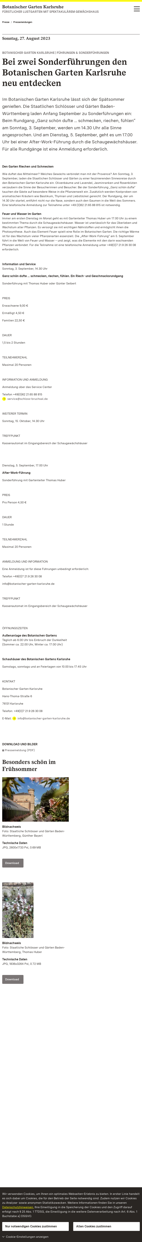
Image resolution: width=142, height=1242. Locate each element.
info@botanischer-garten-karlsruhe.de (44, 718)
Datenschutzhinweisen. (18, 1207)
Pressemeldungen (22, 22)
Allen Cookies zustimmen (93, 1226)
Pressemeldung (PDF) (20, 750)
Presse (5, 22)
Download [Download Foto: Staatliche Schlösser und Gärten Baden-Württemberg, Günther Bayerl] (12, 863)
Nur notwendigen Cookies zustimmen (31, 1226)
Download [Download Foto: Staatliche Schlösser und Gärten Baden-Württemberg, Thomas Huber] (12, 979)
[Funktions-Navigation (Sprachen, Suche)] (137, 9)
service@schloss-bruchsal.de (27, 399)
